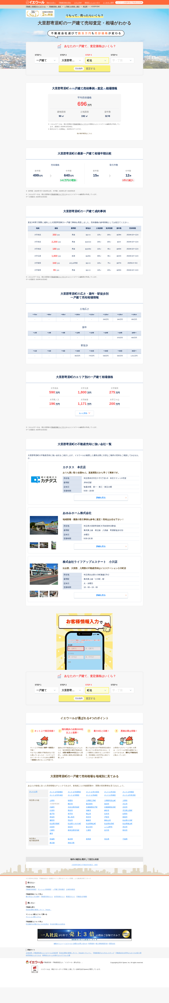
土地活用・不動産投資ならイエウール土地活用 (42, 953)
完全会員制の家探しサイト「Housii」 (38, 910)
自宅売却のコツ (59, 896)
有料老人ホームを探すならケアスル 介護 (56, 955)
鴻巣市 (88, 810)
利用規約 (91, 943)
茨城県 (52, 839)
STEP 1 (38, 55)
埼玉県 (85, 6)
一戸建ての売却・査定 (72, 6)
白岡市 (125, 814)
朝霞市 (70, 800)
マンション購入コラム (33, 917)
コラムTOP (78, 3)
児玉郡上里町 (127, 810)
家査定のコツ (70, 896)
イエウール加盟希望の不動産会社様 (128, 2)
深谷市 (70, 827)
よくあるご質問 (108, 3)
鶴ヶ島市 (71, 817)
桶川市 (70, 804)
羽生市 (70, 820)
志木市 (106, 814)
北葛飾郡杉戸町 (92, 807)
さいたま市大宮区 (92, 792)
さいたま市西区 (73, 795)
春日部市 (89, 804)
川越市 (52, 807)
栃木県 (70, 839)
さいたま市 (33, 792)
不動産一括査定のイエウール (36, 6)
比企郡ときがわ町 (74, 824)
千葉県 (125, 839)
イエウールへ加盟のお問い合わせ (75, 943)
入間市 (125, 800)
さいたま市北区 (110, 792)
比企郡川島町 (55, 824)
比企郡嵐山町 (127, 824)
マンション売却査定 (44, 889)
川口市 (125, 804)
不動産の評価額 (81, 896)
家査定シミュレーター (92, 3)
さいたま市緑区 (92, 795)
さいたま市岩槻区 (56, 792)
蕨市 (51, 833)
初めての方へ (51, 3)
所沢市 (88, 817)
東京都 (52, 843)
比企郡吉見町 (109, 824)
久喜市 (52, 810)
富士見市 (89, 827)
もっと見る (84, 413)
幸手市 (70, 814)
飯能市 (88, 820)
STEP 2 (63, 55)
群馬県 (88, 839)
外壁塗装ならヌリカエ (33, 955)
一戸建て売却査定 (59, 889)
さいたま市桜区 (128, 792)
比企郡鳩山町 (91, 824)
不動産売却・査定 (55, 6)
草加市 (52, 817)
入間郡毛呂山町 (110, 800)
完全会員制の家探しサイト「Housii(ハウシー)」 (75, 953)
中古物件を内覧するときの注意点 (37, 924)
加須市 (106, 804)
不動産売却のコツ (47, 896)
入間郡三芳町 (91, 800)
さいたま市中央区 (56, 795)
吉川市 (106, 830)
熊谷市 (70, 810)
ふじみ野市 (108, 827)
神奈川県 (71, 843)
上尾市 (52, 800)
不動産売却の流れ (65, 3)
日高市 (52, 827)
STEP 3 (88, 55)
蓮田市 (52, 820)
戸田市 (106, 817)
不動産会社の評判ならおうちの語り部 (128, 953)
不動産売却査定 (31, 889)
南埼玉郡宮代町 (73, 830)
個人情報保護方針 (102, 943)
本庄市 (125, 827)
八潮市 (88, 830)
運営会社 (112, 943)
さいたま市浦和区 (74, 792)
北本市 (125, 807)
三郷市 (52, 830)
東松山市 (107, 820)
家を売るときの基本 (33, 896)
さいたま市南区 (110, 795)
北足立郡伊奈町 (73, 807)
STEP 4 (114, 55)
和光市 (125, 830)
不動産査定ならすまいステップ (103, 953)
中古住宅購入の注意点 (57, 924)
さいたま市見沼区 (129, 795)
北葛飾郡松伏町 (110, 807)
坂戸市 (52, 814)
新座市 (125, 817)
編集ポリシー (58, 943)
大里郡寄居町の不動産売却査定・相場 (85, 865)
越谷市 (106, 810)
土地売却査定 (70, 889)
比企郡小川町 (127, 820)
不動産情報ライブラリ (58, 194)
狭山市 (88, 814)
